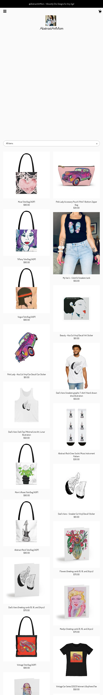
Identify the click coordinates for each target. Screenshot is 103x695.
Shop (18, 676)
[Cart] (99, 12)
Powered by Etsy (85, 685)
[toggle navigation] (4, 11)
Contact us (18, 689)
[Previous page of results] (38, 650)
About (18, 680)
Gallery (18, 685)
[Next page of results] (65, 650)
